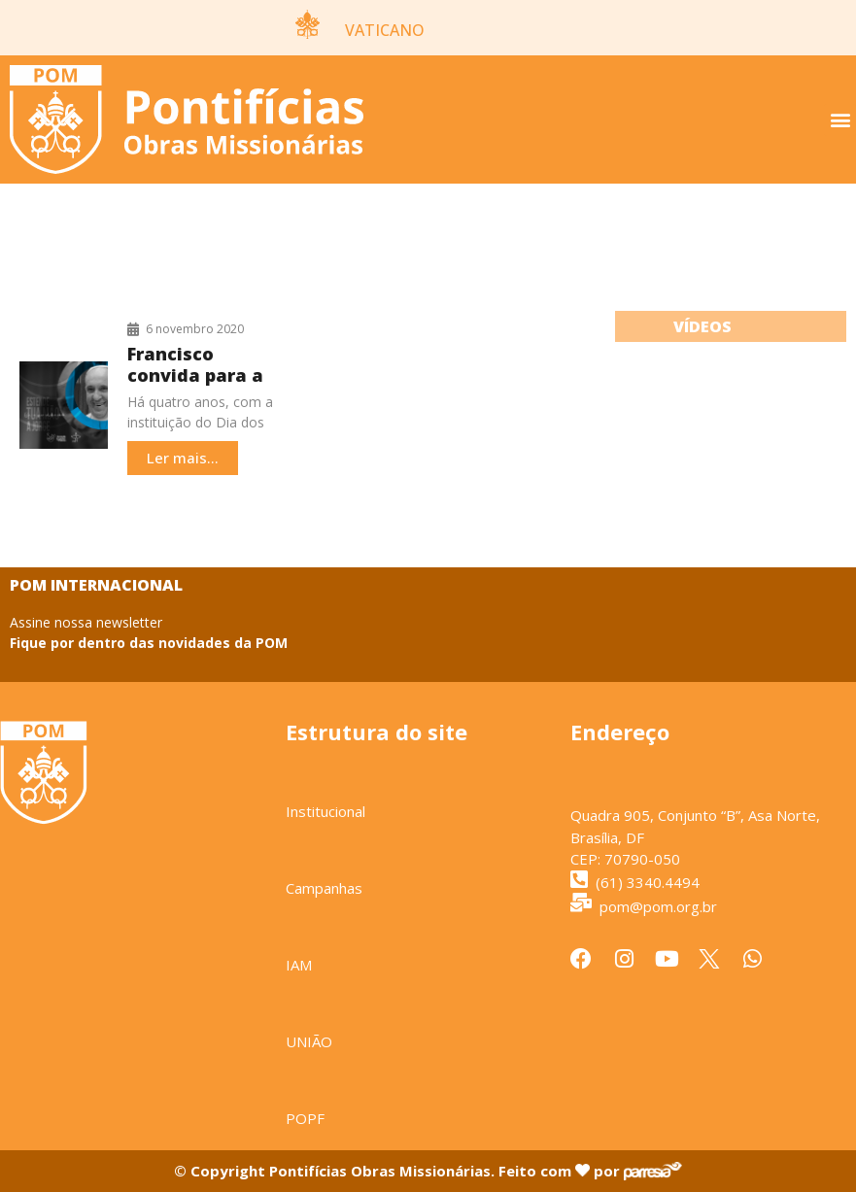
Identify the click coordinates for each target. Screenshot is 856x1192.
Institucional (325, 811)
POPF (305, 1118)
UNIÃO (309, 1041)
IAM (299, 964)
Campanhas (324, 888)
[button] (840, 120)
